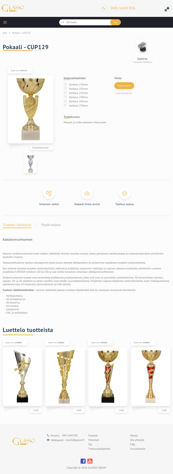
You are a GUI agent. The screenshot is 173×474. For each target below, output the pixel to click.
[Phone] (118, 8)
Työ (90, 444)
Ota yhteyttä (137, 440)
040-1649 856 (70, 435)
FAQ (132, 444)
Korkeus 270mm (78, 105)
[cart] (168, 8)
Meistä (134, 435)
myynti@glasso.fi (74, 440)
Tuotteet (93, 435)
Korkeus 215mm (78, 93)
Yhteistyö (93, 440)
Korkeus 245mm (78, 101)
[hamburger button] (5, 22)
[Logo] (13, 8)
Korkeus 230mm (78, 97)
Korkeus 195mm (78, 88)
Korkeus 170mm (78, 84)
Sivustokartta (137, 448)
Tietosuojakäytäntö (99, 448)
